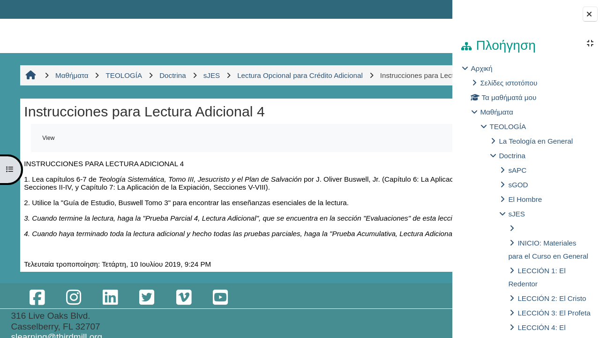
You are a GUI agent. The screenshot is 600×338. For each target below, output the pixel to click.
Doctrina (512, 156)
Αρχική (481, 68)
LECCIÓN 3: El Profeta (554, 313)
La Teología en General (536, 141)
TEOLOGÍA (507, 127)
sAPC (517, 170)
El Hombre (525, 199)
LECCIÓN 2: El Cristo (552, 298)
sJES (516, 214)
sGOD (518, 185)
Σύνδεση (421, 9)
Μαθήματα (496, 112)
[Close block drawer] (590, 14)
